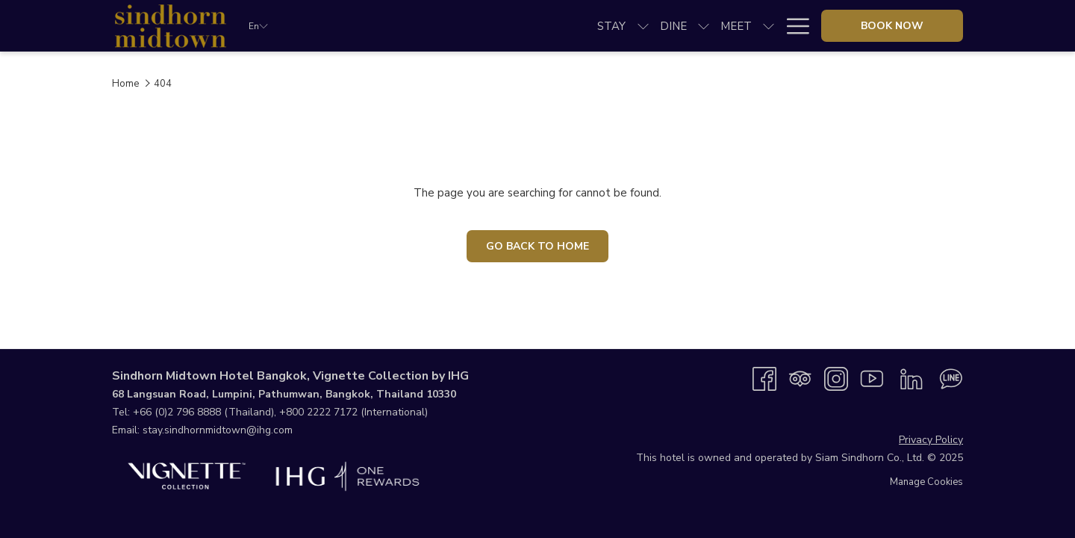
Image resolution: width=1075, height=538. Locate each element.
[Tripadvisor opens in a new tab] (800, 378)
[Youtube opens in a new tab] (872, 378)
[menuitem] (344, 26)
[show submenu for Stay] (375, 26)
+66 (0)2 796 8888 (177, 412)
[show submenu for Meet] (500, 26)
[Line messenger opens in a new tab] (951, 378)
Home (125, 83)
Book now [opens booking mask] (892, 26)
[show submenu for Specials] (685, 26)
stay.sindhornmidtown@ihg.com (218, 430)
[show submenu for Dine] (436, 26)
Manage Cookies (926, 482)
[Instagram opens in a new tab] (836, 378)
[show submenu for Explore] (768, 26)
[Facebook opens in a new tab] (764, 378)
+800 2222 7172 (318, 412)
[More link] (792, 26)
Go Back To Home (537, 246)
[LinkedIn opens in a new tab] (911, 378)
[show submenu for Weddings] (598, 26)
